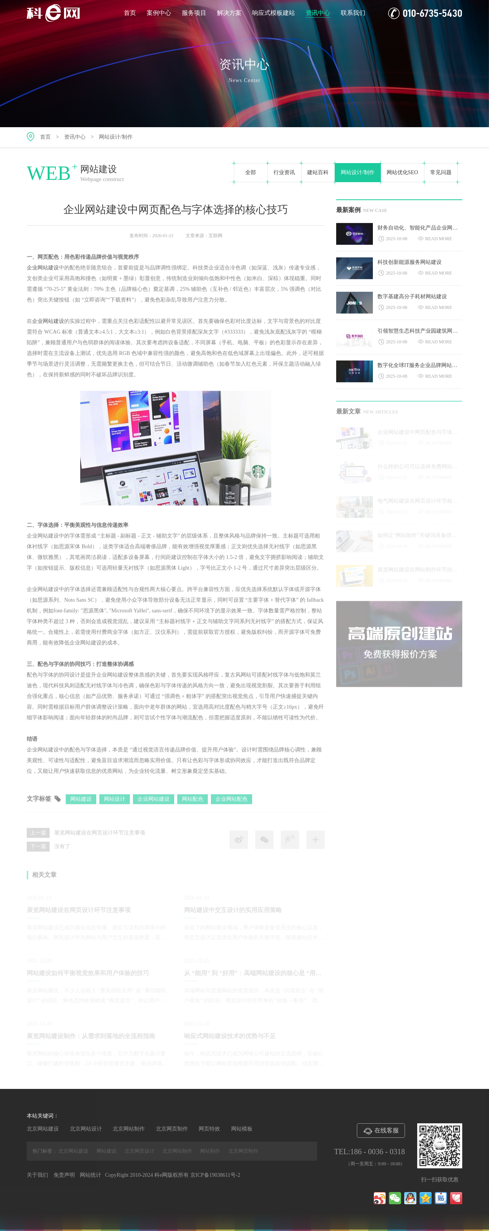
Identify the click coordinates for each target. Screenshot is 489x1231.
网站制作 (210, 1151)
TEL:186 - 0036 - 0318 (369, 1151)
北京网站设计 (86, 1129)
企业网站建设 (43, 270)
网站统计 (90, 1175)
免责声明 (64, 1175)
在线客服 (381, 1131)
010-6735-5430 (425, 13)
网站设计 (114, 803)
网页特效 (209, 1129)
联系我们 (353, 13)
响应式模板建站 (273, 13)
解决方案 (229, 13)
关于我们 (37, 1175)
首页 (130, 13)
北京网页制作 (172, 1129)
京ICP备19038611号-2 (215, 1175)
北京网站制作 (129, 1129)
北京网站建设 (43, 1129)
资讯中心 (318, 14)
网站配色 (192, 803)
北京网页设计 (139, 1151)
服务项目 (194, 13)
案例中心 (159, 13)
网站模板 (242, 1129)
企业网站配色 (231, 803)
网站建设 (81, 803)
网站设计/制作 (116, 137)
